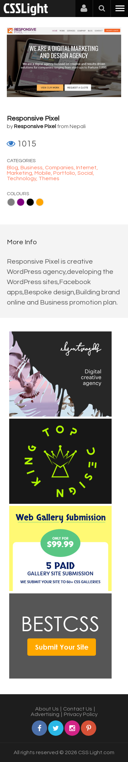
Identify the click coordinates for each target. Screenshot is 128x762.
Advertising (45, 714)
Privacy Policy (81, 714)
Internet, (87, 167)
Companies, (60, 167)
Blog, (13, 167)
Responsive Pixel (33, 118)
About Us (47, 709)
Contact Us (77, 709)
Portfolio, (65, 173)
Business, (32, 167)
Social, (85, 173)
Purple (20, 202)
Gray (11, 202)
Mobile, (43, 173)
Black (30, 202)
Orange (39, 202)
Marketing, (20, 173)
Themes (49, 178)
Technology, (23, 178)
